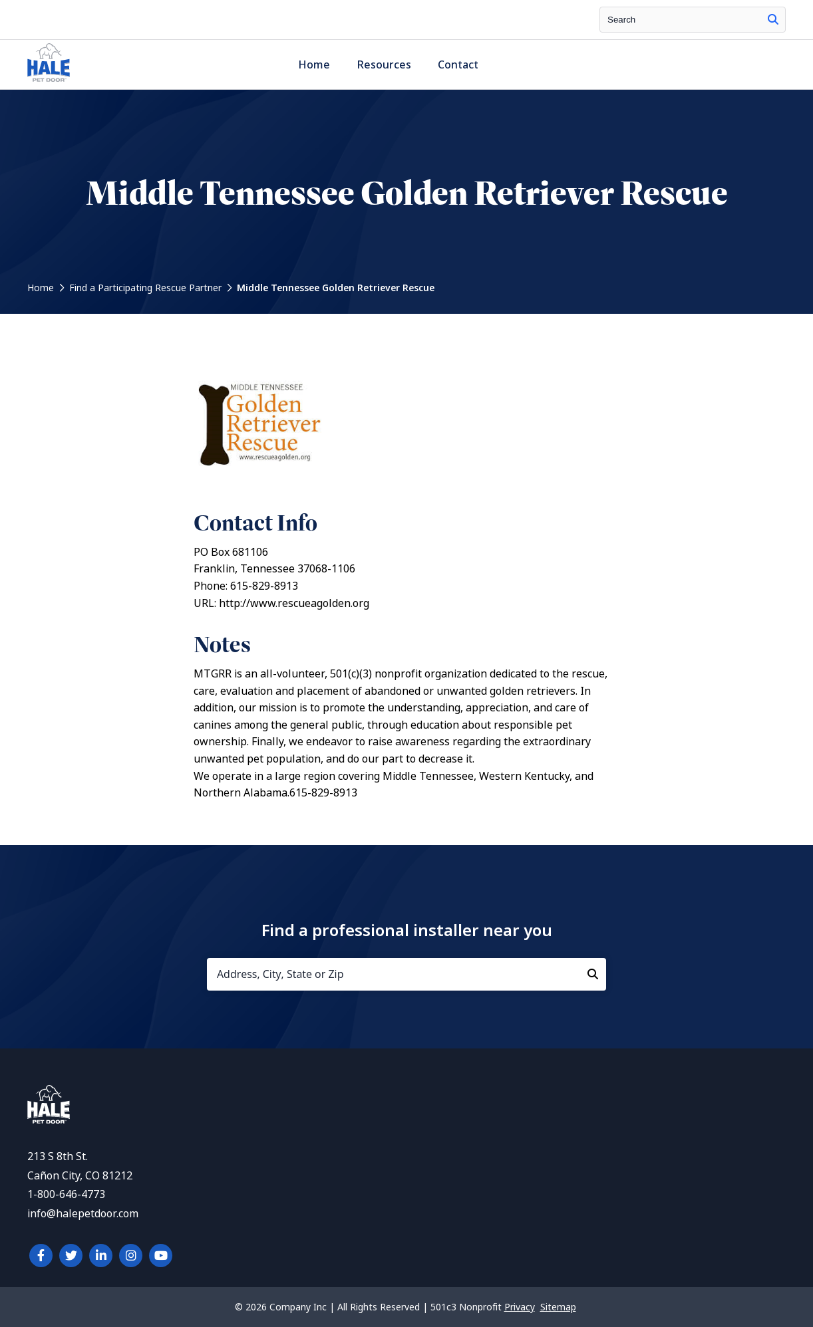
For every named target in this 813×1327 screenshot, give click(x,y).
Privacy (519, 1307)
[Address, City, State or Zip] (406, 974)
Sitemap (558, 1307)
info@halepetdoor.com (82, 1213)
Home (314, 64)
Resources (384, 64)
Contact (458, 64)
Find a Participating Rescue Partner (145, 288)
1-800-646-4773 (66, 1194)
